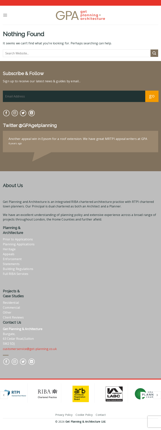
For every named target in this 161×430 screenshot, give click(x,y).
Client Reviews (13, 317)
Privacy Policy (64, 415)
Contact (101, 415)
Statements (11, 264)
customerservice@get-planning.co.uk (30, 349)
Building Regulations (18, 269)
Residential (11, 303)
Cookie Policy (84, 415)
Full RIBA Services (15, 274)
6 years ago (15, 143)
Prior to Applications (18, 239)
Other (7, 312)
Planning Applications (19, 244)
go (152, 96)
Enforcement (12, 259)
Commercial (11, 307)
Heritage (9, 249)
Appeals (8, 254)
